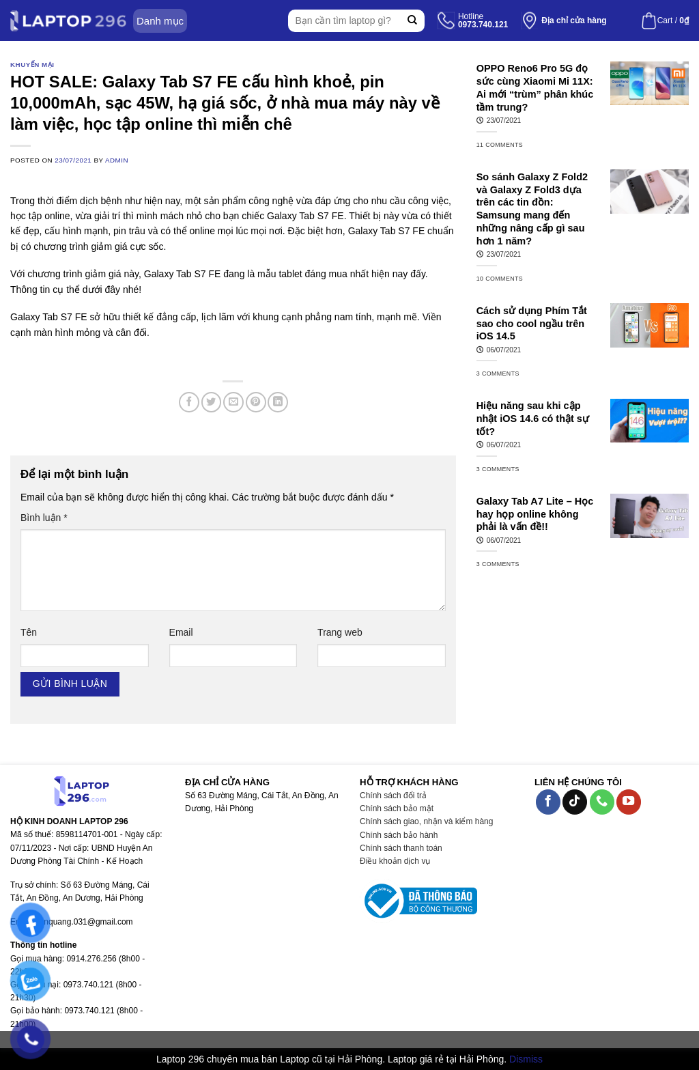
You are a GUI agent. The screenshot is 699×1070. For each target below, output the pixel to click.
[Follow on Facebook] (548, 802)
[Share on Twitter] (211, 402)
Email (181, 632)
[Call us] (602, 802)
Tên (28, 632)
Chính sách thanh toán (401, 848)
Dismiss (526, 1059)
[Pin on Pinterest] (256, 402)
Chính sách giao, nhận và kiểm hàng (426, 821)
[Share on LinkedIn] (278, 402)
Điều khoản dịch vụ (395, 861)
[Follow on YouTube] (628, 802)
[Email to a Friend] (233, 402)
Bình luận (44, 517)
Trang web (339, 632)
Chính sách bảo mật (396, 808)
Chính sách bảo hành (399, 835)
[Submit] (413, 21)
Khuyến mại (32, 64)
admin (116, 160)
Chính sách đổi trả (393, 795)
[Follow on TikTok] (574, 802)
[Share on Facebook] (189, 402)
